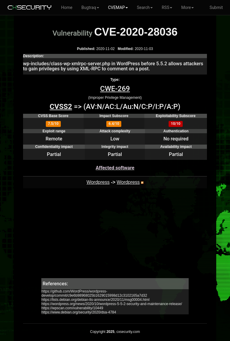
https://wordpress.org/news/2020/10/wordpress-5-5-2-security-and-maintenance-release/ (111, 304)
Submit (216, 7)
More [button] (187, 7)
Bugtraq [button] (90, 7)
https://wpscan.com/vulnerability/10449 (72, 308)
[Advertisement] (115, 236)
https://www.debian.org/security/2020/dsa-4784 (78, 312)
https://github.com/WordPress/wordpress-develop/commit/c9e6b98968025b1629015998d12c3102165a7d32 (94, 293)
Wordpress (98, 182)
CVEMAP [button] (118, 7)
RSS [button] (167, 7)
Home (66, 7)
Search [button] (145, 7)
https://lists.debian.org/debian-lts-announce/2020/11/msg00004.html (95, 300)
